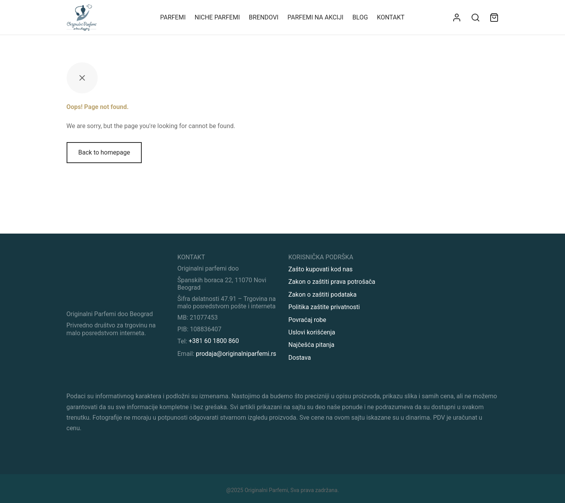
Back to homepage (104, 152)
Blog (360, 17)
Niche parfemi (217, 17)
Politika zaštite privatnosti (324, 307)
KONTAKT (391, 17)
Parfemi (173, 17)
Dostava (300, 357)
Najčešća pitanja (311, 344)
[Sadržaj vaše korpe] (494, 17)
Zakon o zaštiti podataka (323, 294)
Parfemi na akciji (315, 17)
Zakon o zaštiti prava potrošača (332, 281)
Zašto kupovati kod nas (321, 269)
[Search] (475, 17)
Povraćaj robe (307, 320)
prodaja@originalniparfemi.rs (236, 353)
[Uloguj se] (456, 17)
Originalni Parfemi (266, 490)
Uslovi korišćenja (312, 332)
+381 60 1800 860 (214, 341)
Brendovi (263, 17)
